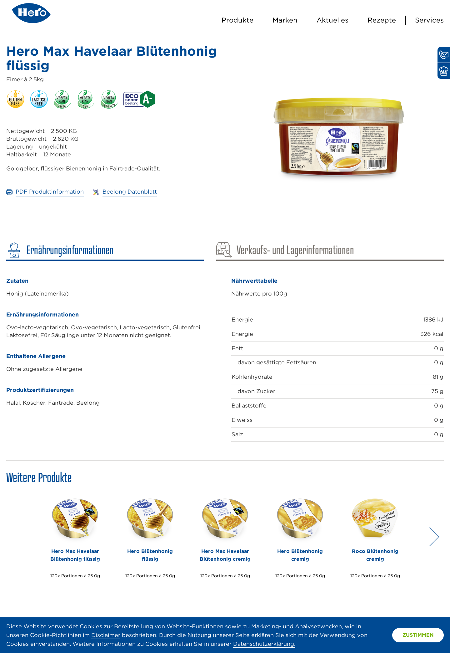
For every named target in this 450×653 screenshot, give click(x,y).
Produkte (237, 20)
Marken (285, 20)
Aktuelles (332, 20)
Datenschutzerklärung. (264, 643)
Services (429, 20)
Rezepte (382, 20)
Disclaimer (105, 635)
